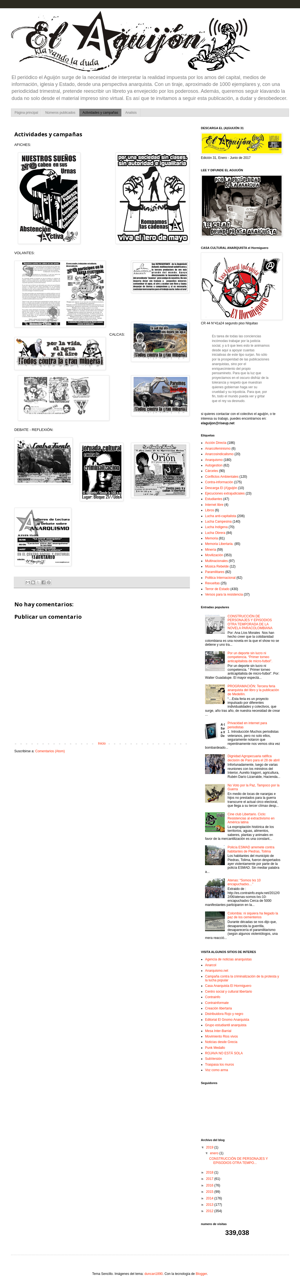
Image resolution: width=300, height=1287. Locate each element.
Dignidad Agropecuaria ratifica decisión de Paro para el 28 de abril (254, 758)
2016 (210, 1185)
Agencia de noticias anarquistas (228, 959)
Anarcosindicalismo (219, 454)
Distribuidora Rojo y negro (224, 1014)
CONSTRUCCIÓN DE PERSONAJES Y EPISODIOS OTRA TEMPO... (238, 1160)
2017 (210, 1179)
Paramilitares (214, 572)
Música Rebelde (217, 566)
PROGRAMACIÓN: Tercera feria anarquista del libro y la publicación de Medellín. (253, 690)
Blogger (201, 1274)
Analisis (131, 113)
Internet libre (214, 505)
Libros (209, 510)
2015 (210, 1192)
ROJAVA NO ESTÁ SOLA (224, 1053)
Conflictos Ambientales (221, 477)
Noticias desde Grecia (221, 1042)
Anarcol (210, 965)
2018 (210, 1172)
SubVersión (213, 1059)
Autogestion (213, 465)
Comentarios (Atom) (50, 751)
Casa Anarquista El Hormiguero (228, 986)
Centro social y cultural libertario (228, 991)
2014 (210, 1198)
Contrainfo (212, 997)
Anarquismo (214, 460)
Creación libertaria (218, 1008)
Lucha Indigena (216, 527)
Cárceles (211, 471)
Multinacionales (216, 561)
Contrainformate (217, 1003)
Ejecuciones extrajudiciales (225, 493)
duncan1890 (153, 1274)
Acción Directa (215, 443)
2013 (210, 1205)
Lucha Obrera (215, 533)
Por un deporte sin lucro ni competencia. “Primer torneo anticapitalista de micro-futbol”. (250, 657)
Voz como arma (216, 1070)
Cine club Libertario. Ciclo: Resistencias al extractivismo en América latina (251, 818)
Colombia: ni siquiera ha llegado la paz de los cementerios (253, 915)
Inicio (102, 743)
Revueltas (212, 583)
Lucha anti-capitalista (220, 516)
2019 (210, 1147)
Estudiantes (213, 499)
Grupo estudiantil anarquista (225, 1025)
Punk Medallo (215, 1048)
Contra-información (219, 482)
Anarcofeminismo (218, 448)
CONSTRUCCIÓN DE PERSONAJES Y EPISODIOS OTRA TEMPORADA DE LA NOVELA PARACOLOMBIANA (250, 622)
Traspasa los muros (219, 1064)
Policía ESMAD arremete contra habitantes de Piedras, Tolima (251, 849)
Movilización (214, 555)
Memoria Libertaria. (219, 544)
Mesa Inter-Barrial (218, 1031)
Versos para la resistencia (224, 594)
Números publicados (60, 113)
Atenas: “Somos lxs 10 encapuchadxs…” (244, 882)
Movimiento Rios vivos (221, 1036)
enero (214, 1153)
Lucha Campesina (218, 521)
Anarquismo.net (216, 971)
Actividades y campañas (100, 113)
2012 (210, 1211)
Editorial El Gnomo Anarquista (227, 1020)
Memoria (211, 538)
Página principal (26, 113)
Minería (210, 550)
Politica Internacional (220, 578)
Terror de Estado (217, 589)
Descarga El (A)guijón (221, 488)
